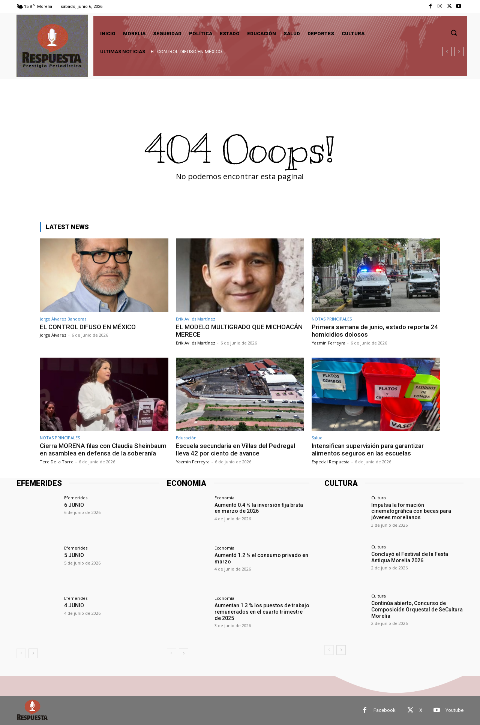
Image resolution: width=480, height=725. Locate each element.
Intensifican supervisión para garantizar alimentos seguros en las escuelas (368, 449)
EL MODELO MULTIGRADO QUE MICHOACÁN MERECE (239, 330)
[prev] (447, 51)
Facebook (385, 710)
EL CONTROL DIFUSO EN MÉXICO (186, 51)
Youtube (455, 710)
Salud (317, 438)
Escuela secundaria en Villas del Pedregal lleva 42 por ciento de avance (235, 449)
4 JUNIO (74, 605)
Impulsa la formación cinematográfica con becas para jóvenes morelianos (411, 511)
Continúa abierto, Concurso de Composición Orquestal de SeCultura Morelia (417, 609)
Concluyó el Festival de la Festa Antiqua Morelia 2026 (409, 557)
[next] (459, 51)
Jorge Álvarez (53, 335)
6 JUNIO (74, 505)
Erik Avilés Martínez (195, 319)
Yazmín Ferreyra (328, 343)
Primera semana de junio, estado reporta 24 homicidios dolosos (375, 330)
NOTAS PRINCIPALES (332, 319)
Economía (224, 498)
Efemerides (75, 498)
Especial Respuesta (331, 461)
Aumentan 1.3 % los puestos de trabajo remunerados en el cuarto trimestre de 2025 (261, 611)
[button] (454, 32)
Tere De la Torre (57, 461)
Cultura (378, 498)
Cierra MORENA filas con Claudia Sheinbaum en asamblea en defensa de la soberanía (103, 449)
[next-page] (33, 653)
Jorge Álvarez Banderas (63, 319)
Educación (186, 438)
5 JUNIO (74, 555)
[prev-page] (21, 653)
